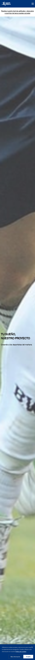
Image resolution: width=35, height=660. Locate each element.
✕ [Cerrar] (32, 646)
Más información (15, 656)
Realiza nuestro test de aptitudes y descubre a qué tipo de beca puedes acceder (17, 12)
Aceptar (28, 656)
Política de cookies (21, 651)
